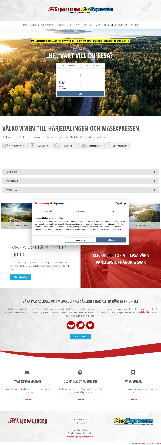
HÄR (110, 255)
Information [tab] (80, 211)
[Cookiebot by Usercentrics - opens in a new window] (117, 203)
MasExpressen (87, 436)
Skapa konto (20, 277)
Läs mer (27, 399)
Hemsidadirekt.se (156, 443)
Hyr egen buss (20, 225)
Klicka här (144, 312)
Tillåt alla (111, 240)
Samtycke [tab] (48, 211)
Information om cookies (138, 443)
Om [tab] (112, 211)
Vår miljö (141, 225)
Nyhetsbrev (80, 336)
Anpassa (80, 240)
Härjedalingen (73, 436)
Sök (80, 93)
